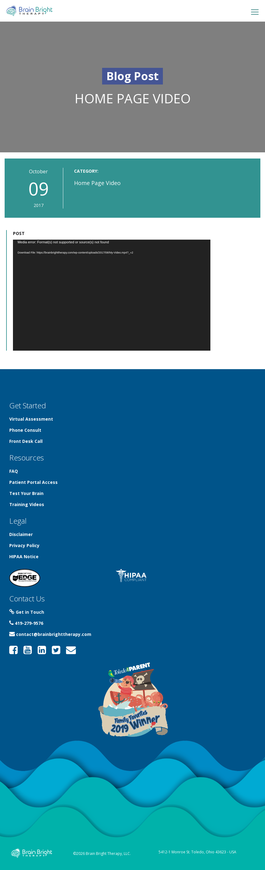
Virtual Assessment (31, 419)
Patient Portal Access (33, 482)
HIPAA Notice (24, 556)
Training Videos (26, 504)
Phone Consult (25, 430)
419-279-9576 (26, 623)
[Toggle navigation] (255, 12)
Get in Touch (26, 612)
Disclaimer (21, 534)
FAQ (13, 471)
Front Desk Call (26, 441)
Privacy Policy (24, 545)
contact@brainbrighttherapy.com (50, 634)
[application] (111, 295)
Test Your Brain (26, 493)
